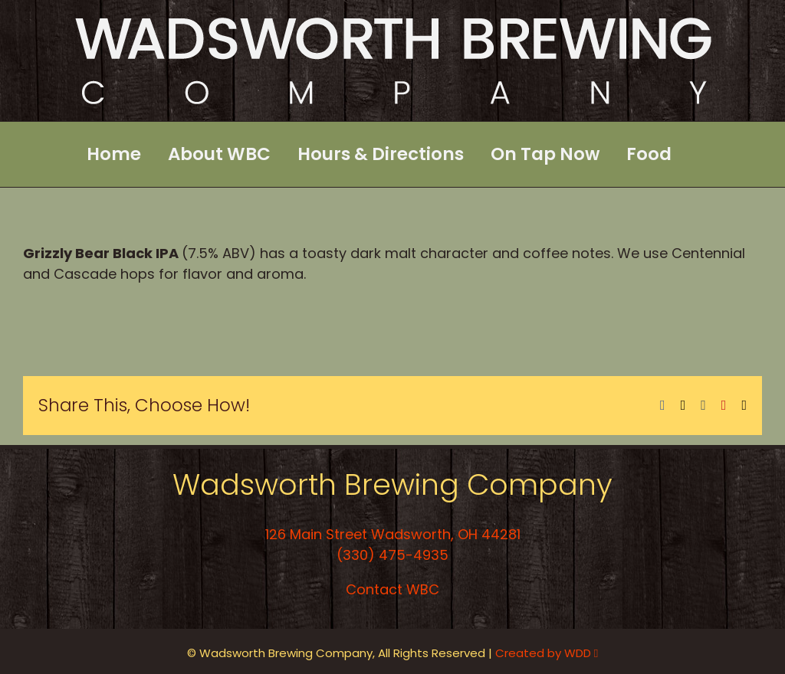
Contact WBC (392, 589)
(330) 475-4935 (392, 554)
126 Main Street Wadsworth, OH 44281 (393, 534)
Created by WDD (546, 653)
